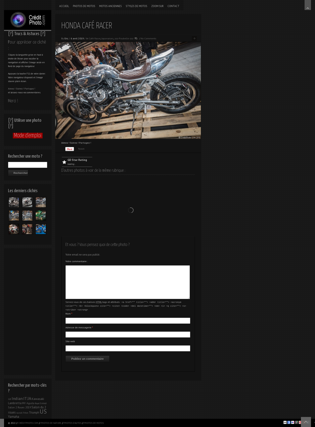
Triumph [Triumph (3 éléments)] (34, 412)
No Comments (148, 38)
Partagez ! (30, 88)
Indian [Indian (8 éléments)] (17, 398)
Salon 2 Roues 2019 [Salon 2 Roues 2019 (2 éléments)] (19, 407)
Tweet (81, 148)
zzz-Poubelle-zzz (124, 38)
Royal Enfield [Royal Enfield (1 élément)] (41, 403)
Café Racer (94, 38)
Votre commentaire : (76, 261)
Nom (68, 312)
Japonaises (107, 38)
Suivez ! (20, 88)
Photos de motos (94, 423)
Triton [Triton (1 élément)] (25, 412)
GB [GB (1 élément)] (9, 399)
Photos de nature (51, 423)
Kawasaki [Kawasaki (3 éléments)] (38, 399)
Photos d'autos (72, 423)
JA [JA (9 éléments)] (29, 398)
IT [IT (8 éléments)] (25, 398)
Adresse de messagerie (79, 326)
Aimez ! (11, 88)
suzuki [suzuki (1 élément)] (19, 412)
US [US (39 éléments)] (43, 411)
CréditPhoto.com (28, 423)
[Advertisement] (27, 310)
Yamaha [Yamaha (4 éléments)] (13, 416)
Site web (70, 340)
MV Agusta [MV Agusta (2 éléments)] (28, 403)
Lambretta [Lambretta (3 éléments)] (14, 403)
